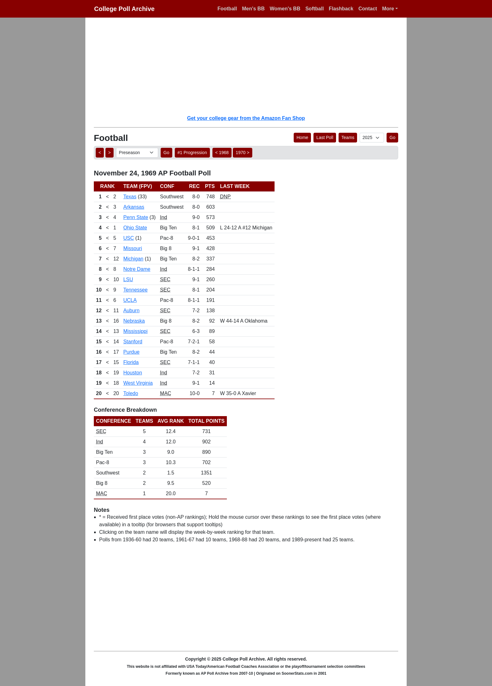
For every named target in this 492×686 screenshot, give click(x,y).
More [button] (388, 8)
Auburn (131, 310)
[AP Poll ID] (372, 137)
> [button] (109, 152)
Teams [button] (347, 137)
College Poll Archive (124, 8)
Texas (129, 196)
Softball (314, 8)
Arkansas (133, 207)
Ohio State (135, 227)
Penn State (135, 217)
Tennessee (135, 289)
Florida (131, 362)
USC (128, 238)
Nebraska (134, 321)
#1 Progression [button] (192, 152)
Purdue (131, 352)
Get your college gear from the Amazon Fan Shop (246, 118)
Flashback (341, 8)
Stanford (132, 341)
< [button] (100, 152)
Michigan (133, 258)
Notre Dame (136, 269)
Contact (367, 8)
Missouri (132, 248)
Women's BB (285, 8)
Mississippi (135, 331)
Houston (132, 372)
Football (227, 8)
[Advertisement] (250, 66)
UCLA (130, 300)
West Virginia (138, 383)
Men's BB (253, 8)
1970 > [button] (242, 152)
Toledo (130, 393)
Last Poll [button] (324, 137)
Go (392, 137)
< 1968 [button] (222, 152)
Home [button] (302, 137)
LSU (128, 279)
